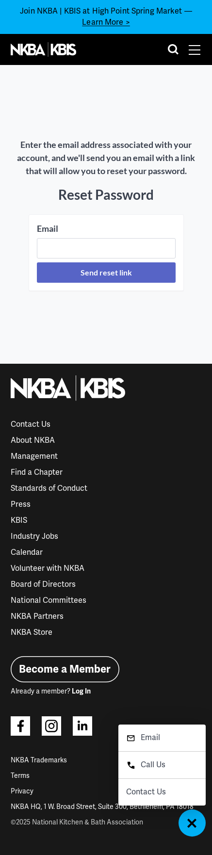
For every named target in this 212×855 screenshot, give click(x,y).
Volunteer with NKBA (47, 568)
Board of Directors (43, 584)
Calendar (27, 552)
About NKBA (33, 440)
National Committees (48, 600)
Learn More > (106, 22)
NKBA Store (31, 632)
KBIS (19, 520)
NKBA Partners (37, 616)
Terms (20, 776)
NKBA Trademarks (39, 760)
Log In (81, 691)
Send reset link (106, 272)
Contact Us (30, 424)
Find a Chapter (37, 472)
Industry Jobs (34, 536)
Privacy (22, 791)
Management (34, 456)
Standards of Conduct (49, 488)
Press (21, 504)
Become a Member (65, 669)
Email (47, 228)
